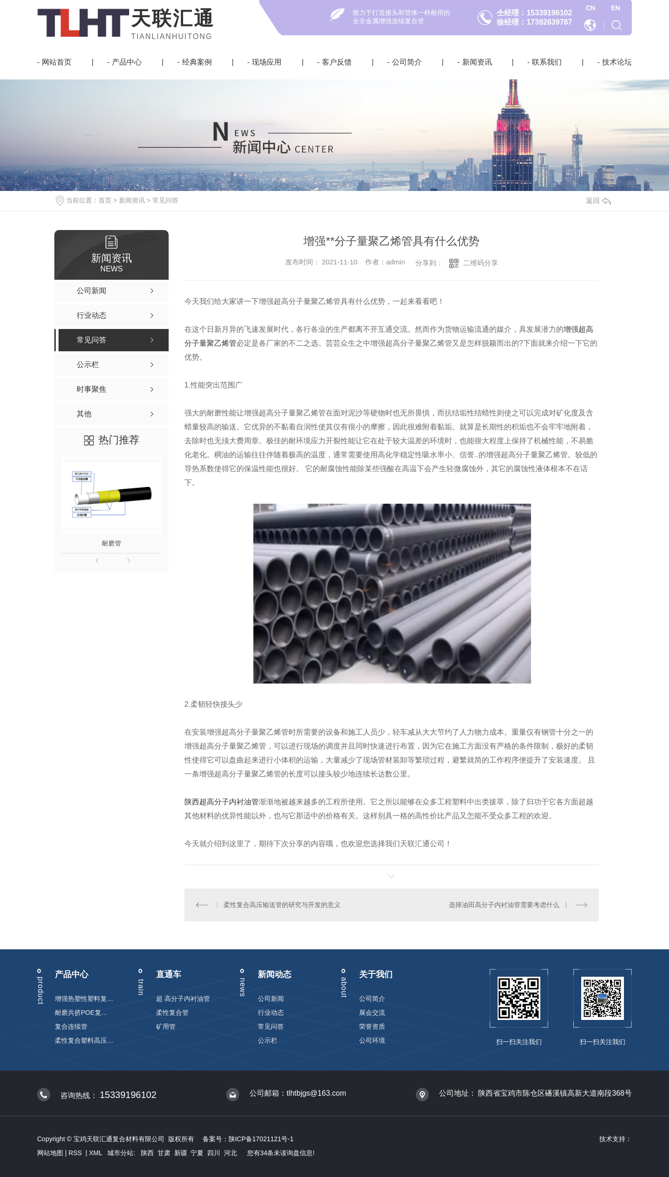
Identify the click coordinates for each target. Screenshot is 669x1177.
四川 (213, 1153)
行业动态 (271, 1012)
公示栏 (267, 1040)
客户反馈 (337, 62)
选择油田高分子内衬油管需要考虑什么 (504, 904)
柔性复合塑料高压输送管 (84, 1040)
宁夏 (196, 1153)
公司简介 (407, 62)
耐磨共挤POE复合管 (84, 1012)
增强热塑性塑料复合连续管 (84, 998)
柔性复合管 (172, 1012)
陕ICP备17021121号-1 (261, 1139)
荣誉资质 (372, 1026)
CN (590, 8)
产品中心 (127, 62)
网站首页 (57, 62)
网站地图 (50, 1153)
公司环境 (372, 1040)
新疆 (180, 1153)
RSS (76, 1153)
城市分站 (120, 1153)
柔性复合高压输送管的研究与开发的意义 (282, 904)
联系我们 (547, 62)
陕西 (147, 1153)
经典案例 (197, 62)
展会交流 (372, 1012)
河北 (230, 1153)
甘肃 (164, 1153)
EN (615, 8)
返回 (598, 200)
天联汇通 (173, 18)
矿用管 (166, 1026)
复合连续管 (71, 1026)
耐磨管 (111, 543)
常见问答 (165, 200)
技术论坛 (617, 62)
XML (96, 1153)
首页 (105, 200)
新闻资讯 (477, 62)
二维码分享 (480, 263)
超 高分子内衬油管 (183, 998)
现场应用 (267, 62)
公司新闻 (271, 998)
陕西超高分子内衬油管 (221, 802)
